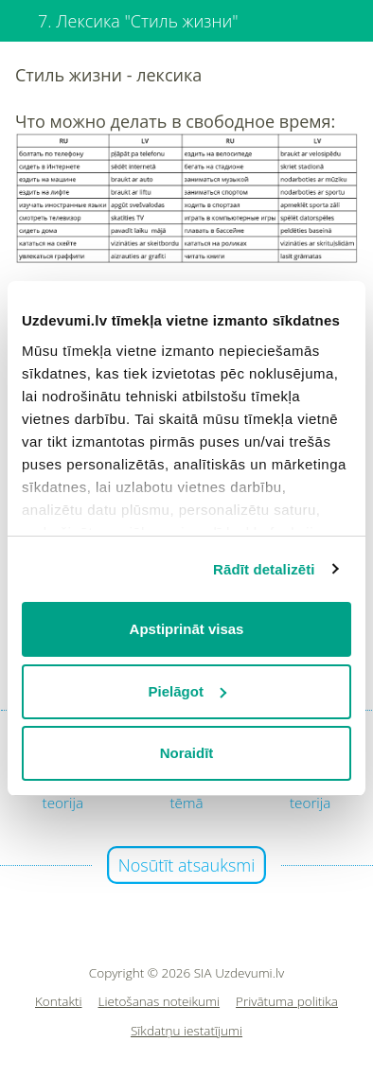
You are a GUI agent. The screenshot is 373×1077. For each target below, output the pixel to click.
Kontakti (58, 1002)
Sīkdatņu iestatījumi (186, 1031)
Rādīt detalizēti (263, 569)
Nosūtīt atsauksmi (187, 865)
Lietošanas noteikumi (159, 1002)
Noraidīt (187, 753)
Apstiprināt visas (187, 629)
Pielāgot (187, 691)
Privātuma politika (287, 1002)
